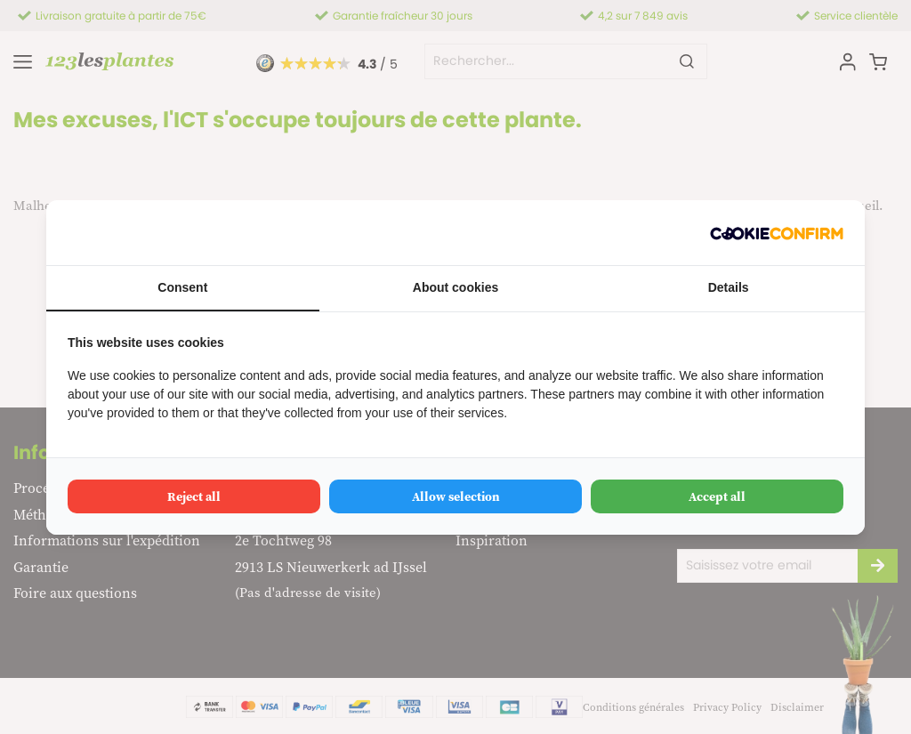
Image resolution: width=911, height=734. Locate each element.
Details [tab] (728, 287)
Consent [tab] (182, 287)
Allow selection (456, 496)
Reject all (194, 496)
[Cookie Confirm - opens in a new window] (776, 233)
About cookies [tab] (455, 287)
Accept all (717, 496)
